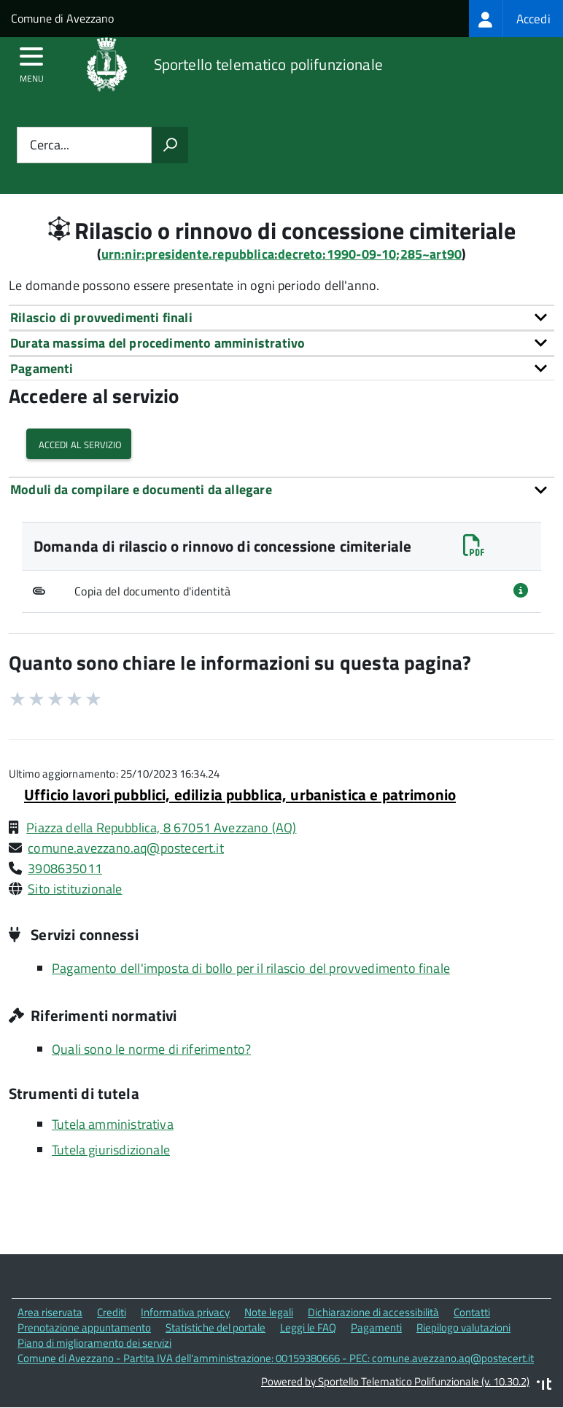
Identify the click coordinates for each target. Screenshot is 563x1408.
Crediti (111, 1312)
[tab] (281, 317)
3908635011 (65, 868)
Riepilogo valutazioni (463, 1327)
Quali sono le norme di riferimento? (151, 1049)
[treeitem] (516, 18)
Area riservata (50, 1312)
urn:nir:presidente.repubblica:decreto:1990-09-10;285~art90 (281, 254)
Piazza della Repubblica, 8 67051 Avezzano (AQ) (161, 827)
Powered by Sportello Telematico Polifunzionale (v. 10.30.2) (395, 1381)
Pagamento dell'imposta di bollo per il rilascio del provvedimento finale (251, 968)
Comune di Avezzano (62, 18)
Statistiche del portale (215, 1327)
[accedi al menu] (32, 61)
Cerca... (49, 145)
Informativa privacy (185, 1312)
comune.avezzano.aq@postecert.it (126, 848)
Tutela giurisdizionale (111, 1149)
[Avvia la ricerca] (170, 145)
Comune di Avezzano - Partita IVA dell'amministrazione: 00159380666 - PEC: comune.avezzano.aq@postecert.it (276, 1358)
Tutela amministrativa (113, 1124)
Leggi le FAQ (308, 1327)
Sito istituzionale (75, 889)
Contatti (472, 1312)
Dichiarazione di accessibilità (373, 1312)
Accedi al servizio (79, 443)
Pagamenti (376, 1327)
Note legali (268, 1312)
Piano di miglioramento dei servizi (94, 1342)
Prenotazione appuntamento (84, 1327)
